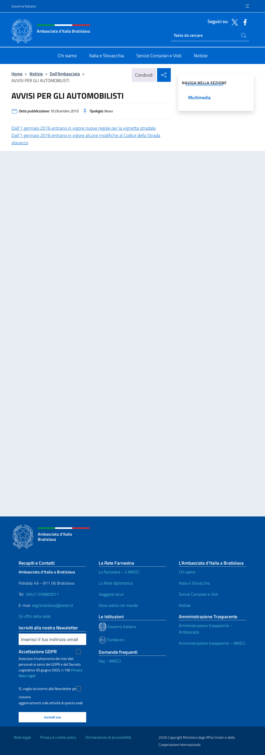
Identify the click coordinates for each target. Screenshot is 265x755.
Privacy (76, 670)
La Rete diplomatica (116, 583)
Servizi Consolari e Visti (198, 594)
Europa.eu (111, 639)
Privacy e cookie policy (58, 737)
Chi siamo (187, 572)
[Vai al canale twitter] (233, 22)
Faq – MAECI (110, 661)
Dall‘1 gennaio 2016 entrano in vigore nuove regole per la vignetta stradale (83, 128)
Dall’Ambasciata (65, 73)
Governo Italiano (23, 6)
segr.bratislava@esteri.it (52, 605)
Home (17, 73)
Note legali (22, 737)
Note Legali (27, 675)
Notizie (36, 73)
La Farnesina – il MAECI (119, 572)
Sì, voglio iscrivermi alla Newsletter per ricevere (48, 689)
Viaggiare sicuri (111, 594)
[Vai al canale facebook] (244, 22)
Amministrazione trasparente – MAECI (212, 643)
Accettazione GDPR (38, 651)
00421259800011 (42, 594)
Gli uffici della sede (34, 616)
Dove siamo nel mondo (118, 605)
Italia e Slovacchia (194, 583)
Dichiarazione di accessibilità (108, 737)
